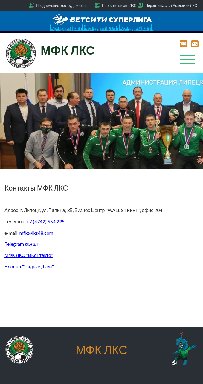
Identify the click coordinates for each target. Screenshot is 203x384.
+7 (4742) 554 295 (45, 221)
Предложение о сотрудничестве (62, 5)
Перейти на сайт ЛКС (119, 5)
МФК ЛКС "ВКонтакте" (28, 255)
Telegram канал (21, 244)
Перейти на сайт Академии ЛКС (171, 5)
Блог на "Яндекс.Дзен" (29, 266)
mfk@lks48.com (36, 233)
